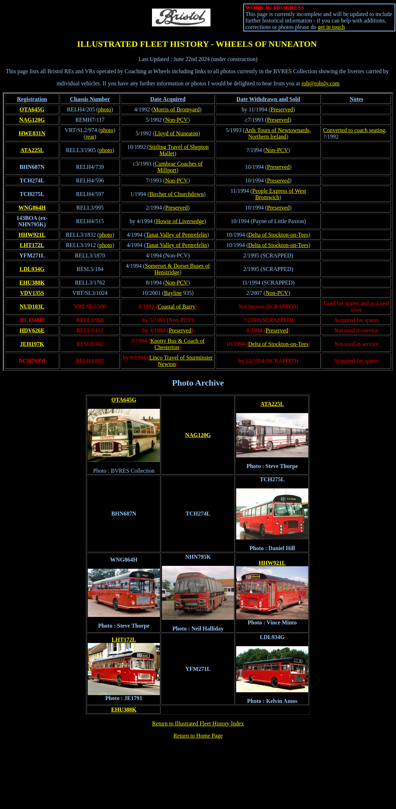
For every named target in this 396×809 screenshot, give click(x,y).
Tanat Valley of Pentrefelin (176, 235)
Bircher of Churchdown (176, 194)
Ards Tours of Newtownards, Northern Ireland (278, 133)
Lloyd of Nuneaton (176, 133)
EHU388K (32, 283)
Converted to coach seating (354, 130)
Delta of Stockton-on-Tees (278, 235)
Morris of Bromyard (176, 109)
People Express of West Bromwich (279, 194)
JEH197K (32, 344)
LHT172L (32, 245)
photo (104, 109)
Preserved (281, 109)
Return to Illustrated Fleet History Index (198, 723)
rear (90, 137)
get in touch (331, 27)
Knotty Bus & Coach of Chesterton (177, 344)
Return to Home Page (198, 736)
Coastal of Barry (177, 306)
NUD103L (32, 306)
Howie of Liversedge (180, 221)
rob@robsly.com (320, 83)
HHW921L (32, 235)
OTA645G (32, 109)
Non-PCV (176, 120)
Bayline (173, 293)
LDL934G (32, 269)
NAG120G (32, 120)
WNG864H (32, 208)
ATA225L (32, 150)
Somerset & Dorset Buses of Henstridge (177, 269)
